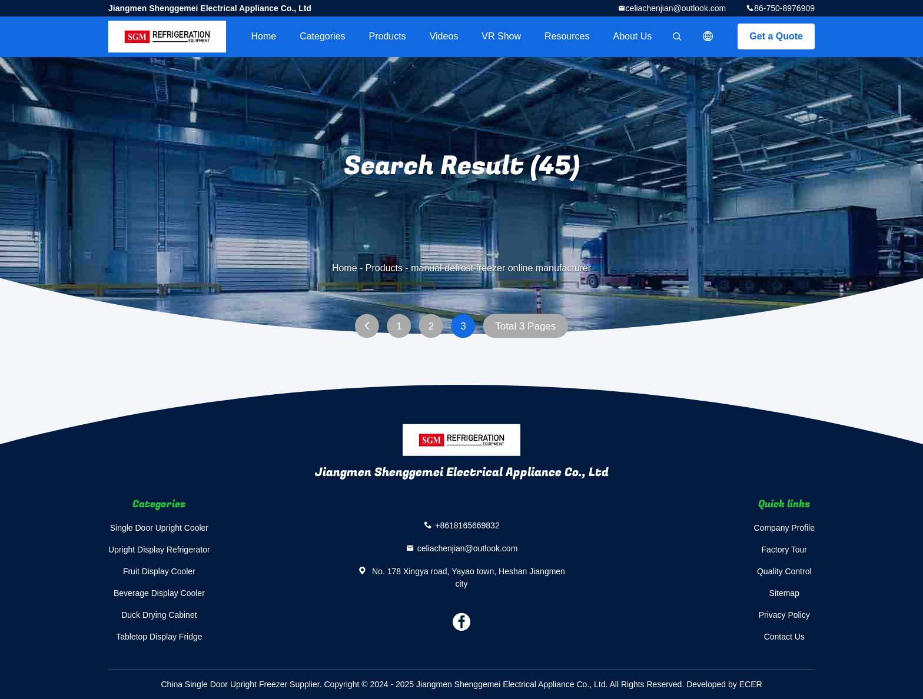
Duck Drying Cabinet (159, 615)
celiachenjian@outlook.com (676, 8)
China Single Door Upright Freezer (224, 684)
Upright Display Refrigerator (159, 549)
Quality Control (784, 571)
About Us (632, 36)
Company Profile (784, 527)
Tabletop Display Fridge (159, 636)
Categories (322, 36)
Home (263, 36)
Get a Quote (776, 36)
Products (387, 36)
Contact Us (784, 636)
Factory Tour (784, 549)
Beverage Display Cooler (159, 593)
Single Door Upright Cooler (159, 527)
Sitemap (784, 593)
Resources (566, 36)
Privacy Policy (784, 615)
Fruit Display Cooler (159, 571)
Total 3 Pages (525, 326)
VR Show (501, 36)
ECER (750, 684)
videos (444, 36)
